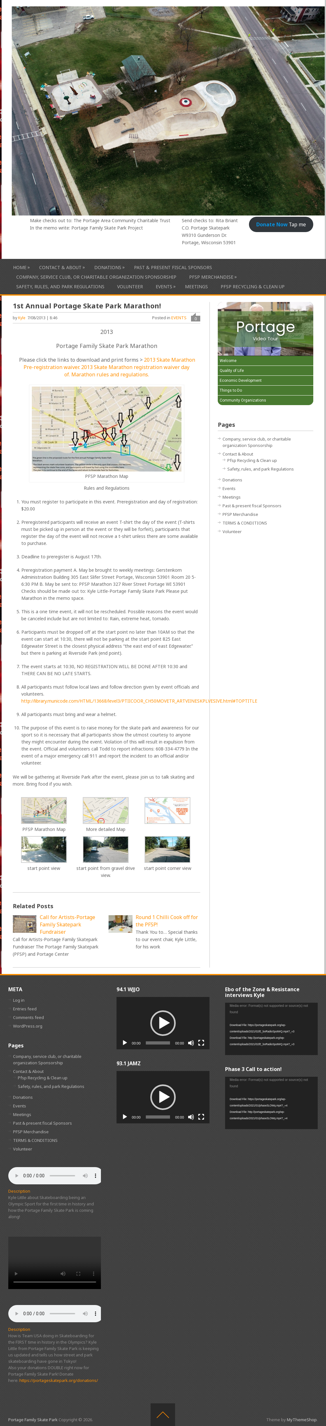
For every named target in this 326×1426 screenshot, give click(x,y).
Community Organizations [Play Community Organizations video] (243, 400)
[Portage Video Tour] (265, 329)
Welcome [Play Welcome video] (228, 360)
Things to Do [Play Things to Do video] (231, 390)
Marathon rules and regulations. (110, 374)
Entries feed (25, 1009)
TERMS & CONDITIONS (245, 523)
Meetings (196, 286)
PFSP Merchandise (211, 277)
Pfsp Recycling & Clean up (253, 286)
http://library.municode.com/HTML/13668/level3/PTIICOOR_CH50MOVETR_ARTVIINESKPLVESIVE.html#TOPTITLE (139, 701)
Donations (107, 267)
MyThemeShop (302, 1419)
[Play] (125, 1043)
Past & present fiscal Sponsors (173, 267)
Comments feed (28, 1017)
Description (19, 1191)
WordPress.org (27, 1026)
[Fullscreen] (201, 1043)
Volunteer (130, 286)
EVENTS (179, 318)
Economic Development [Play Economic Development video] (241, 380)
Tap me (281, 224)
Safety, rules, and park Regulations (60, 286)
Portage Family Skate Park (33, 1419)
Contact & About (60, 267)
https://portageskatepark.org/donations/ (58, 1380)
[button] (163, 1023)
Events (164, 286)
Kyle (21, 318)
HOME (19, 267)
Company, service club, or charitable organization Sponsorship (96, 277)
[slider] (158, 1043)
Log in (19, 1000)
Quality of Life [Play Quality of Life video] (232, 370)
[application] (163, 1023)
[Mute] (191, 1043)
